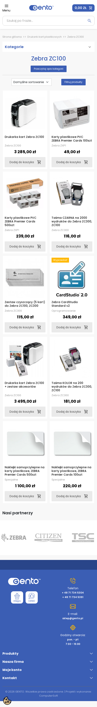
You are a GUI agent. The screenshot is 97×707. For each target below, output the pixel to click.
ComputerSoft (48, 696)
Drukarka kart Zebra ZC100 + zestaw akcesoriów (24, 385)
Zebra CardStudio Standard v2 (65, 304)
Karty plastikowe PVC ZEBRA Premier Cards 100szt (72, 139)
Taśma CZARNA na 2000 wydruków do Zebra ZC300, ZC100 (72, 221)
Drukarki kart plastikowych (44, 37)
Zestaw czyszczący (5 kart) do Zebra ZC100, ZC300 (25, 304)
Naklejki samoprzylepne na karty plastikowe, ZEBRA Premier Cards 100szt (71, 471)
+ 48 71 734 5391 (72, 597)
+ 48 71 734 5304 (73, 592)
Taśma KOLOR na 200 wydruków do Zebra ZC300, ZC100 (72, 386)
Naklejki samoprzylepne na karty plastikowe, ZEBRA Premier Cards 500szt (24, 471)
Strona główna (12, 37)
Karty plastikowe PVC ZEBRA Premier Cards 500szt (20, 221)
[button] (83, 8)
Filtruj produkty (73, 82)
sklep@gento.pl (72, 618)
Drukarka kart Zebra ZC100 (24, 137)
